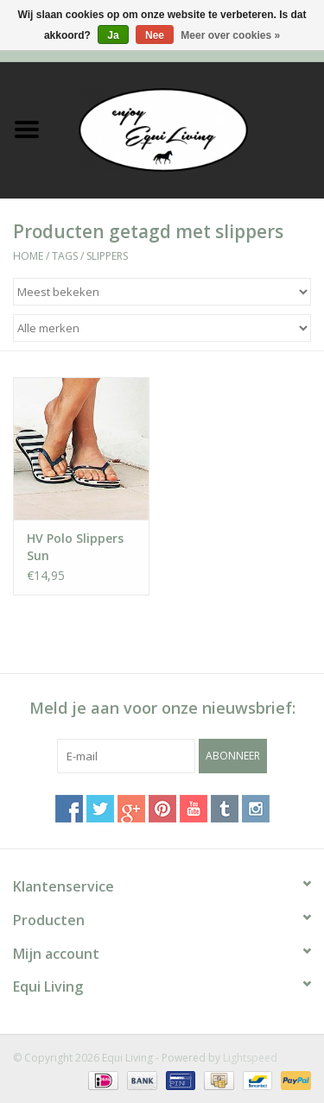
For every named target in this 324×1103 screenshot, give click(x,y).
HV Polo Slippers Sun (75, 547)
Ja (112, 35)
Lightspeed (250, 1057)
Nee (154, 35)
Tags (65, 256)
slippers (107, 256)
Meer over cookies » (230, 35)
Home (28, 256)
